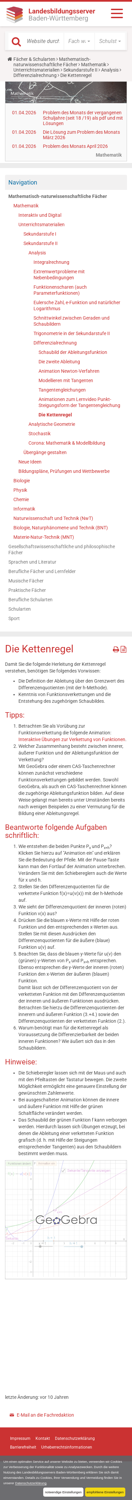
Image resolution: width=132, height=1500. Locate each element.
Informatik (24, 509)
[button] (79, 41)
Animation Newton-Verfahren (69, 371)
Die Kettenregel (55, 414)
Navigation (22, 182)
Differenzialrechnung (35, 75)
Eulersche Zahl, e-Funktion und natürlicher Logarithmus (77, 305)
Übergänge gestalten (45, 452)
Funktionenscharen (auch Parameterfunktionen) (60, 290)
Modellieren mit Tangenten (66, 380)
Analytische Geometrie (51, 424)
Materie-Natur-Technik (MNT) (43, 537)
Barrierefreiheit (23, 1447)
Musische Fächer (26, 580)
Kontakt (43, 1438)
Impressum (20, 1438)
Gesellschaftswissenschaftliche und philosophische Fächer (61, 549)
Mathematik (93, 64)
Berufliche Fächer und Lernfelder (42, 571)
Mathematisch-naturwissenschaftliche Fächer (51, 61)
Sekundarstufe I (39, 234)
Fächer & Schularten (34, 59)
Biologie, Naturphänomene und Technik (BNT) (60, 527)
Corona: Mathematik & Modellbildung (66, 443)
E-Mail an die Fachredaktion (45, 1415)
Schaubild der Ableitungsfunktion (73, 352)
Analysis (110, 70)
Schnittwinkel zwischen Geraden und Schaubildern (72, 321)
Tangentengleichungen (62, 390)
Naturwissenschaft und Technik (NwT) (53, 518)
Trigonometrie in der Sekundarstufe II (72, 333)
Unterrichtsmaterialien (36, 70)
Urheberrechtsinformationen (66, 1447)
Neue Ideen (30, 461)
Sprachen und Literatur (32, 562)
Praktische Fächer (27, 590)
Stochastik (39, 433)
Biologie (21, 480)
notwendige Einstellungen (63, 1492)
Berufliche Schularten (30, 599)
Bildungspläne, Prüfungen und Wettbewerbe (64, 471)
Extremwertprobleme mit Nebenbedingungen (59, 274)
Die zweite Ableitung (59, 361)
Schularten (19, 609)
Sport (14, 618)
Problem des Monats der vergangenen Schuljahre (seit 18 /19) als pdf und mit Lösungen (83, 118)
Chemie (21, 499)
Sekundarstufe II (80, 70)
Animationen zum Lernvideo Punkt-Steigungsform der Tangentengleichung (79, 402)
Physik (20, 490)
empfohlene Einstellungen (105, 1492)
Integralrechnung (51, 262)
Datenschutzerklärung (30, 1483)
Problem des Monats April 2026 (75, 146)
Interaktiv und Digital (39, 215)
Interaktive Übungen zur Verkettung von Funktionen (71, 739)
